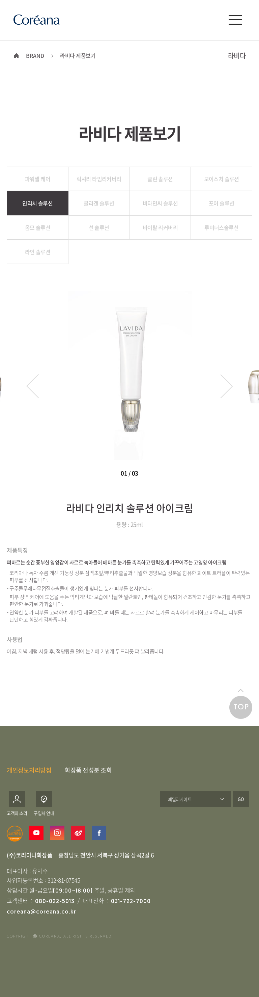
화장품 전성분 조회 (88, 770)
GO (241, 799)
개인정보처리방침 (29, 770)
